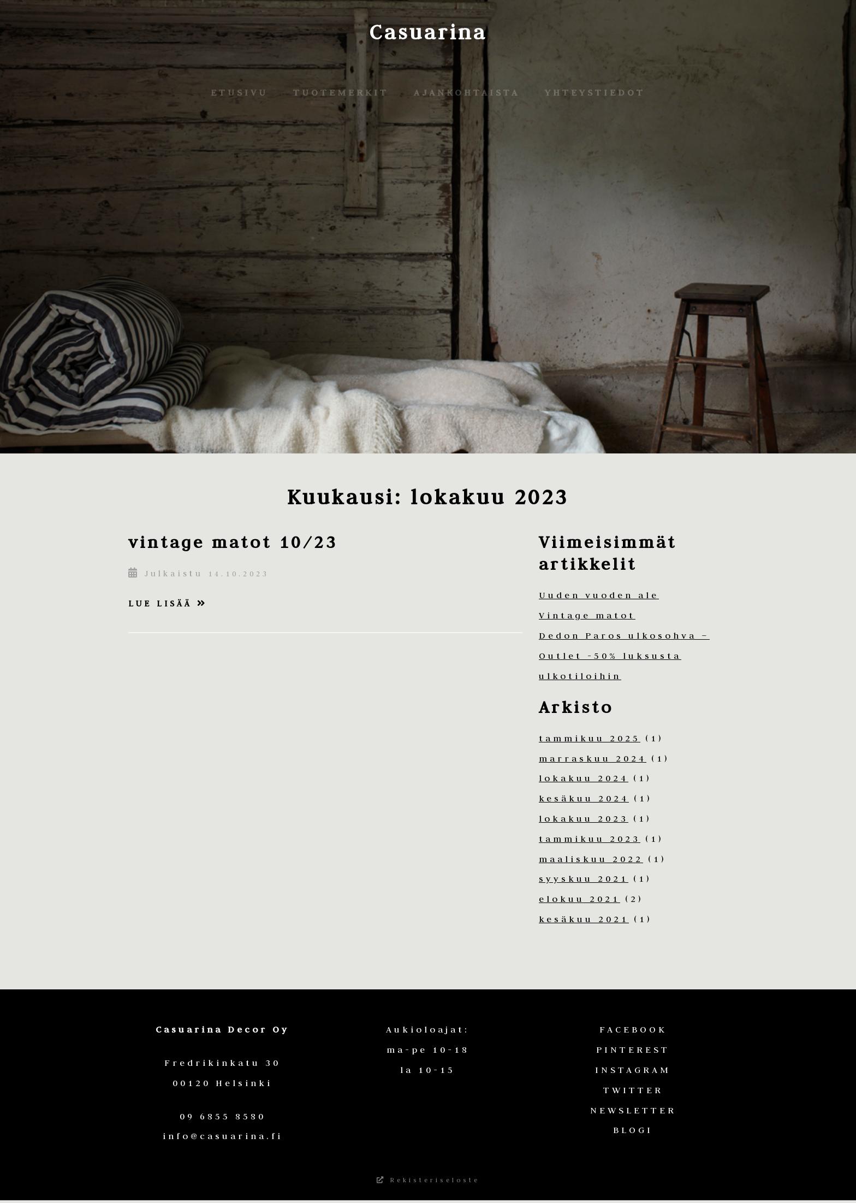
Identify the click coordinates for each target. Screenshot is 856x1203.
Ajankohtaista (467, 92)
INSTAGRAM (633, 1070)
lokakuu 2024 (583, 778)
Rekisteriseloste (428, 1181)
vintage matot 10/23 (233, 541)
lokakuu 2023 (583, 818)
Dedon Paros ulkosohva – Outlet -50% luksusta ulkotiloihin (624, 655)
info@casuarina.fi (223, 1136)
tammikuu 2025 (589, 738)
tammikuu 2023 (589, 839)
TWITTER (633, 1090)
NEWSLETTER (633, 1110)
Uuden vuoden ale (599, 595)
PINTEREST (633, 1049)
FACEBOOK (633, 1029)
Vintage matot (587, 615)
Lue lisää (167, 603)
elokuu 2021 (579, 899)
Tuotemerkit (341, 92)
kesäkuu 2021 (584, 919)
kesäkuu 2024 (584, 798)
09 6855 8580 (223, 1116)
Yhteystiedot (595, 92)
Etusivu (239, 92)
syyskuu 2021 (583, 878)
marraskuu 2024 (592, 758)
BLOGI (633, 1130)
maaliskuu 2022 (591, 859)
